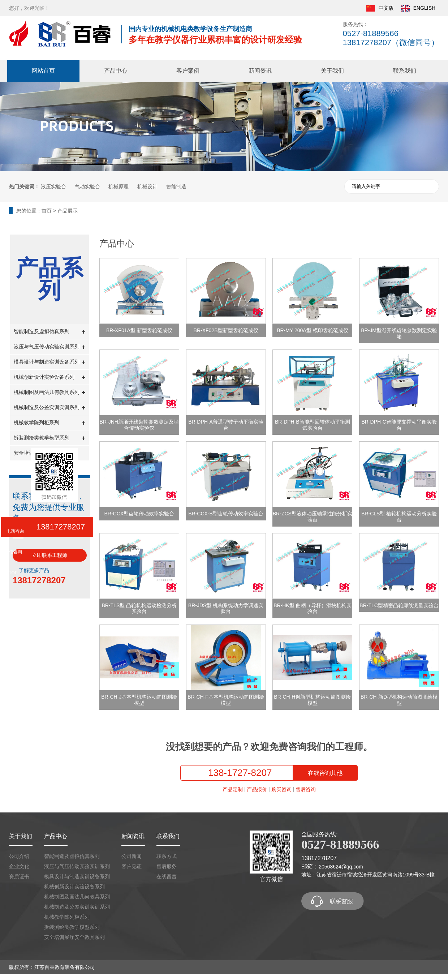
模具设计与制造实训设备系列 (49, 362)
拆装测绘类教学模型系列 (49, 438)
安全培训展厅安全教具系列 (74, 937)
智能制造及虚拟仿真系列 (49, 332)
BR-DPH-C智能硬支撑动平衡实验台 (398, 425)
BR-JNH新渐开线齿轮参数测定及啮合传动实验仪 (139, 425)
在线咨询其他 (325, 773)
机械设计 (147, 186)
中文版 (380, 8)
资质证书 (19, 876)
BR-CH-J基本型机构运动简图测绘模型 (139, 700)
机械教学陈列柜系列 (49, 423)
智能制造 (176, 186)
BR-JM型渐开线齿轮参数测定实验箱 (399, 333)
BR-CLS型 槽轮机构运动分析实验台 (399, 517)
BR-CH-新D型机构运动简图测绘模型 (399, 700)
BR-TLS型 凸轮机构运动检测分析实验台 (139, 608)
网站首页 (43, 71)
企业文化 (19, 866)
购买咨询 (281, 789)
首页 (47, 211)
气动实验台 (87, 186)
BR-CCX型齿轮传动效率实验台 (139, 513)
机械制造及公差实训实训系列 (49, 408)
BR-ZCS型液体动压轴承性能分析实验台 (312, 517)
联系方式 (166, 856)
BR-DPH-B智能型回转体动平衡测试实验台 (312, 425)
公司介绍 (19, 856)
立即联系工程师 (49, 555)
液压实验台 (53, 186)
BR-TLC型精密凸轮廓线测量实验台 (399, 605)
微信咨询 (13, 551)
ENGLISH (418, 8)
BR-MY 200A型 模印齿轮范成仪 (312, 330)
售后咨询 (306, 789)
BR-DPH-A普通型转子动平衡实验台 (225, 425)
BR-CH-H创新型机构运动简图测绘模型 (312, 700)
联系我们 (404, 71)
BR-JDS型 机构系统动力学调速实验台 (225, 608)
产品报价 (257, 789)
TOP (13, 572)
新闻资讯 (260, 71)
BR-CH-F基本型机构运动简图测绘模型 (226, 700)
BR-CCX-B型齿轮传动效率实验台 (225, 513)
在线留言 (166, 876)
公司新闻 (131, 856)
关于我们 (332, 71)
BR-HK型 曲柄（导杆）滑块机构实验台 (312, 608)
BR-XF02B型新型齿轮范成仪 (226, 330)
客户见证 (131, 866)
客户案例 (187, 71)
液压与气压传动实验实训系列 (49, 347)
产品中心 (115, 71)
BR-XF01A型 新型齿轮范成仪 (139, 330)
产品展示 (67, 211)
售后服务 (166, 866)
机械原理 (118, 186)
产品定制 (233, 789)
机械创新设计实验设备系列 (49, 377)
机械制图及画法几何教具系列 (49, 393)
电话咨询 (15, 531)
